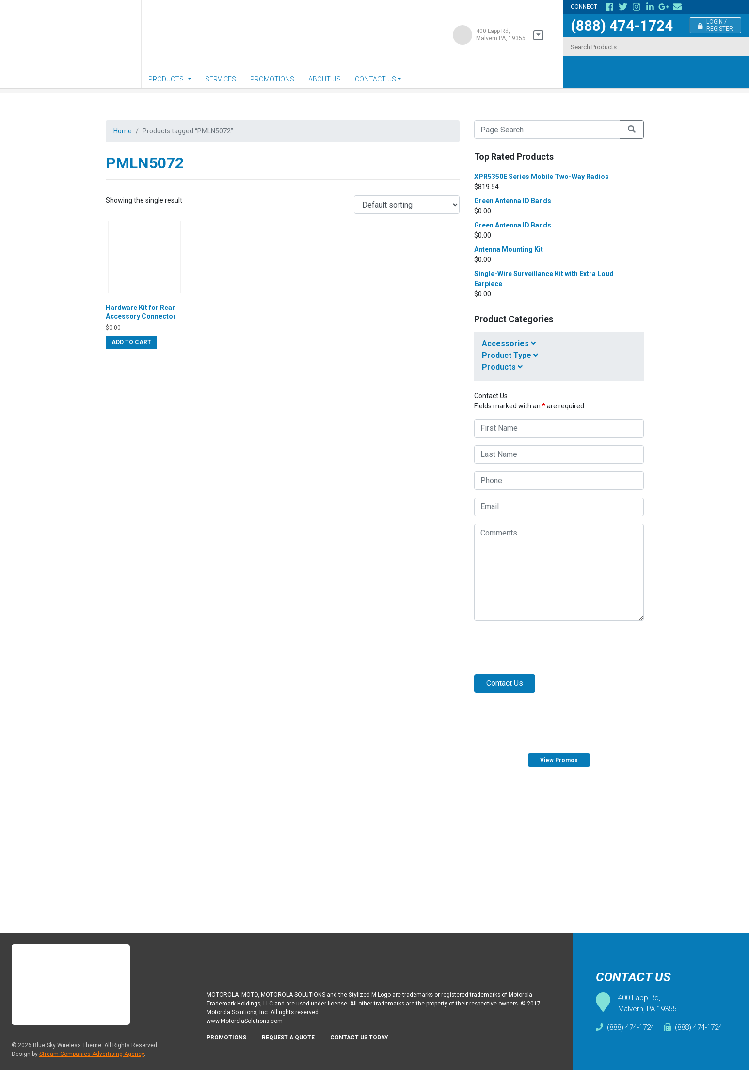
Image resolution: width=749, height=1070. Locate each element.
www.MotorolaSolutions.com (248, 1022)
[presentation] (548, 647)
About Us (324, 79)
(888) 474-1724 (622, 25)
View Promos (559, 760)
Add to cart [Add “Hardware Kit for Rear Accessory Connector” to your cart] (131, 360)
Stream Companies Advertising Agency (91, 1054)
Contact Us (375, 79)
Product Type (510, 355)
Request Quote (650, 842)
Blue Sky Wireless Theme (67, 1045)
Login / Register (715, 25)
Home (123, 131)
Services (220, 79)
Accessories (509, 343)
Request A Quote (295, 1040)
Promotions (272, 79)
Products (166, 79)
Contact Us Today (370, 1040)
